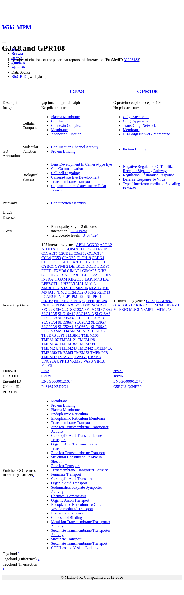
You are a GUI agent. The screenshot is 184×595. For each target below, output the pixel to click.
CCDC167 (95, 253)
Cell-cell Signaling (65, 173)
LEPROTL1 (50, 284)
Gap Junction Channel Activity (74, 147)
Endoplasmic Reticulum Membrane (78, 418)
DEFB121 (77, 266)
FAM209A (164, 301)
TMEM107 (50, 340)
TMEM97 (49, 357)
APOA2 (106, 245)
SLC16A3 (102, 314)
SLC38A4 (49, 322)
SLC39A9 (49, 327)
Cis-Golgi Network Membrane (146, 134)
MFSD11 (67, 288)
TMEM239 (86, 344)
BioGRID (19, 77)
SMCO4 (62, 331)
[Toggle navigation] (4, 42)
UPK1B (63, 361)
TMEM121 (68, 340)
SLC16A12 (66, 314)
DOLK (91, 266)
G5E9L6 (119, 387)
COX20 (73, 262)
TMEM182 (68, 344)
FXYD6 (60, 271)
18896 (118, 376)
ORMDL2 (75, 292)
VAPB (88, 361)
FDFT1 (47, 271)
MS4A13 (48, 292)
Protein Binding (63, 151)
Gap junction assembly (68, 203)
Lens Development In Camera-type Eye (81, 164)
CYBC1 (47, 266)
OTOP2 (90, 292)
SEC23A (77, 309)
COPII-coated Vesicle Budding (74, 548)
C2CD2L (66, 253)
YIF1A (99, 361)
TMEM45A (103, 348)
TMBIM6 (73, 335)
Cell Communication (67, 169)
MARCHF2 (50, 288)
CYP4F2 (61, 266)
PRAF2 (47, 301)
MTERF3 (120, 309)
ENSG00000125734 (128, 381)
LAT (106, 279)
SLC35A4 (66, 318)
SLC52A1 (66, 327)
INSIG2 (47, 279)
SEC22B (48, 309)
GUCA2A (89, 275)
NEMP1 (147, 309)
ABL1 (81, 245)
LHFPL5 (68, 284)
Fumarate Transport (66, 474)
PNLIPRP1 (93, 297)
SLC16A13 (85, 314)
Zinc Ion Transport (65, 466)
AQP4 (70, 249)
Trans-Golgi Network (139, 125)
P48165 (47, 387)
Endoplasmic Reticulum (69, 414)
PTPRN (75, 301)
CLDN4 (98, 258)
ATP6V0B (99, 249)
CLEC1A (48, 262)
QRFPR (88, 301)
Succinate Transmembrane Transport (79, 543)
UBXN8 (94, 357)
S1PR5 (85, 305)
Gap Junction (61, 121)
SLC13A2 (104, 309)
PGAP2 (47, 297)
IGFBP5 (104, 275)
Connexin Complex (66, 125)
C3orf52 (80, 253)
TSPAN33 (65, 357)
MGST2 (95, 288)
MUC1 (134, 309)
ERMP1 (103, 266)
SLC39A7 (99, 322)
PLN (57, 297)
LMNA (157, 305)
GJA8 (77, 91)
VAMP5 (76, 361)
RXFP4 (74, 305)
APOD (46, 249)
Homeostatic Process (67, 513)
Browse (17, 54)
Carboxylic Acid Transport (71, 479)
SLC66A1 (82, 327)
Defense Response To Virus (144, 179)
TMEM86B (99, 353)
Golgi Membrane (136, 117)
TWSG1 (80, 357)
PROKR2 (61, 301)
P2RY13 (103, 292)
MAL (80, 284)
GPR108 (147, 91)
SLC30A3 (49, 318)
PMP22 (77, 297)
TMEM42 (85, 348)
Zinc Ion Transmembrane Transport (78, 453)
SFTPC (90, 309)
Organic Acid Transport (69, 483)
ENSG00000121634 (57, 381)
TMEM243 (68, 348)
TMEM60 (49, 353)
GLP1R (129, 305)
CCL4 (46, 258)
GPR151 (62, 275)
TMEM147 (50, 344)
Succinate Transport (66, 539)
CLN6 (61, 262)
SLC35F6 (97, 318)
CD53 (56, 258)
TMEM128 (86, 340)
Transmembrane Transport (71, 181)
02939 (46, 376)
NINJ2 (62, 292)
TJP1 (61, 335)
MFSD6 (81, 288)
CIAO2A (69, 258)
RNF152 (48, 305)
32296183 (131, 60)
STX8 (100, 331)
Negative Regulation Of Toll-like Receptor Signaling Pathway (148, 168)
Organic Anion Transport (70, 500)
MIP (105, 288)
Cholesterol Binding (66, 517)
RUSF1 (61, 305)
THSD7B (48, 335)
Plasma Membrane (65, 117)
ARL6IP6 (83, 249)
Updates (18, 66)
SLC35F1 (82, 318)
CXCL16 (100, 262)
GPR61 (75, 275)
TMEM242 (50, 348)
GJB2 (102, 271)
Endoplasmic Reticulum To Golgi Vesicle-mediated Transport (77, 507)
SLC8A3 (48, 331)
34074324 (90, 235)
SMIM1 (76, 331)
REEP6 (101, 301)
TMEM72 (81, 353)
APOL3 (59, 249)
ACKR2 (92, 245)
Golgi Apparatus (135, 121)
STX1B (89, 331)
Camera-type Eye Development (75, 177)
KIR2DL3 (76, 279)
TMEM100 (90, 335)
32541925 (78, 231)
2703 (45, 371)
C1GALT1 (49, 253)
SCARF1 (99, 305)
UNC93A (48, 361)
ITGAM (61, 279)
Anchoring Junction (66, 134)
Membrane (59, 130)
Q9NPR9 (134, 387)
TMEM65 (65, 353)
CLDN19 (84, 258)
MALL (90, 284)
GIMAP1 (74, 271)
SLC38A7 (66, 322)
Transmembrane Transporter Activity (79, 470)
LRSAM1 (171, 305)
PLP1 (66, 297)
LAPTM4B (93, 279)
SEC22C (62, 309)
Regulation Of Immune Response (148, 175)
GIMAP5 (89, 271)
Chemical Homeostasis (68, 496)
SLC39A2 (82, 322)
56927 (118, 371)
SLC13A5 (49, 314)
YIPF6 (46, 366)
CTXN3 (86, 262)
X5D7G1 (61, 387)
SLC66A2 (99, 327)
